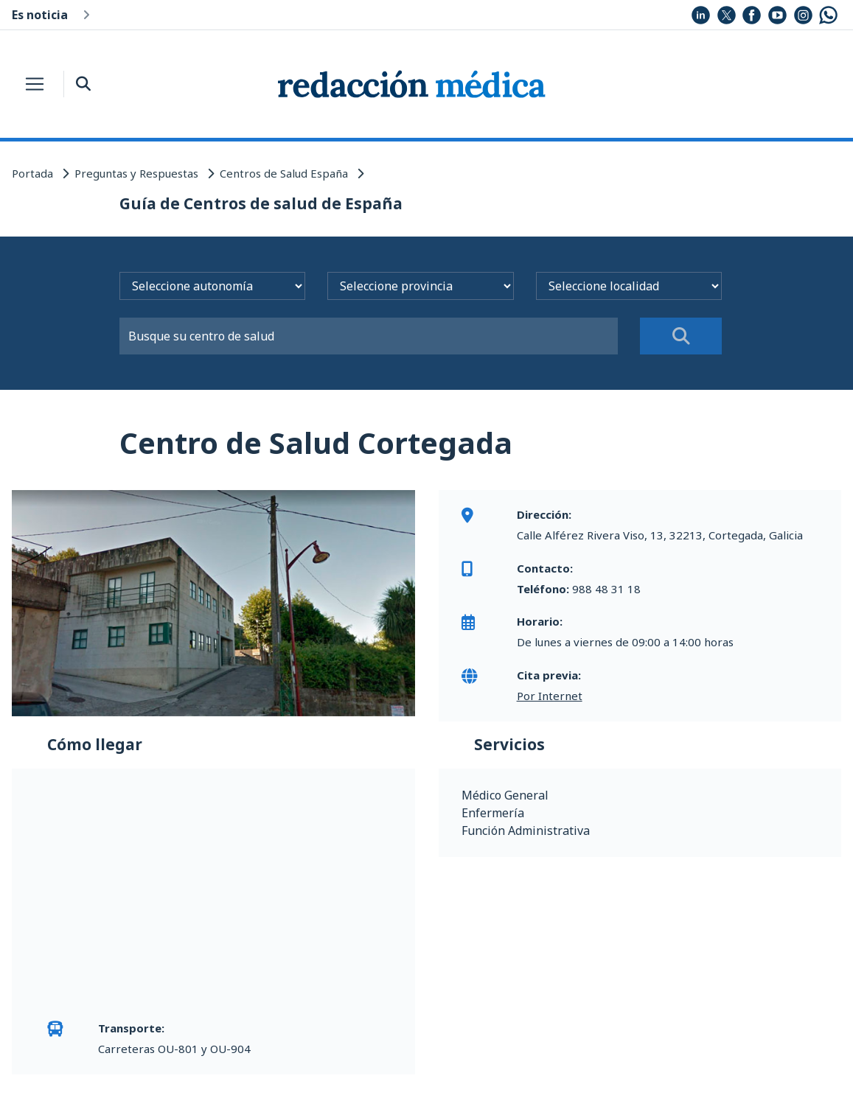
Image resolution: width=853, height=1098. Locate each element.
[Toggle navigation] (35, 84)
